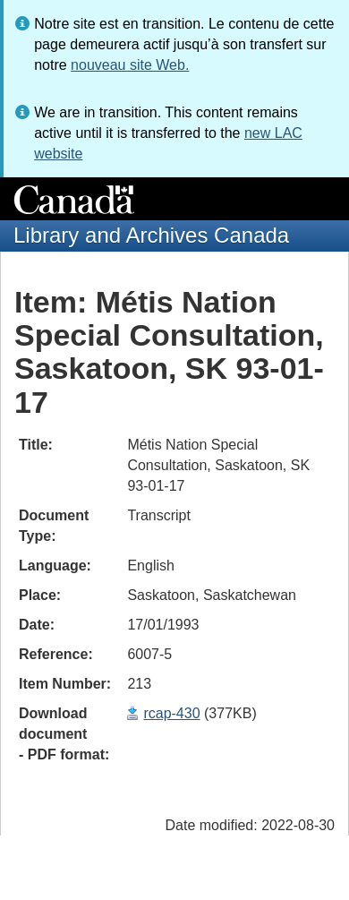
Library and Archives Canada (151, 235)
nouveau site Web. (130, 65)
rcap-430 (171, 713)
